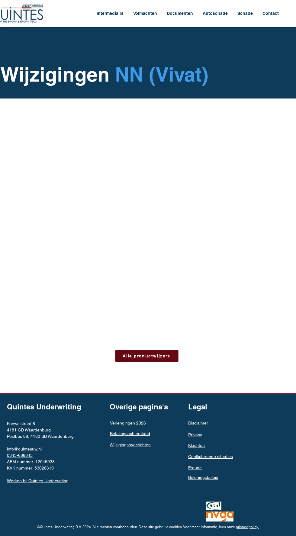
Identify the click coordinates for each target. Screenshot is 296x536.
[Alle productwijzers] (147, 356)
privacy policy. (247, 527)
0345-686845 (20, 455)
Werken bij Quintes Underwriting (38, 480)
